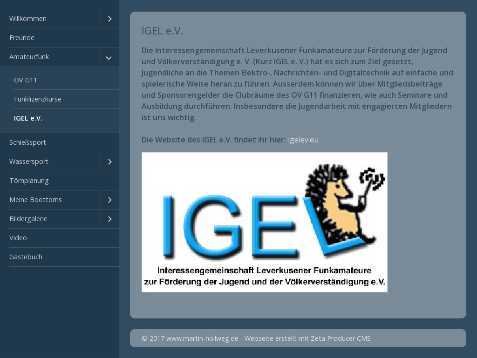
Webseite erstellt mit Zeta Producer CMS (308, 338)
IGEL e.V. (28, 118)
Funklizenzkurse (37, 99)
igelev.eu (303, 140)
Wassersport (28, 161)
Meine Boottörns (35, 199)
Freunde (21, 37)
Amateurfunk (29, 56)
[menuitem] (59, 18)
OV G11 (25, 79)
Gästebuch (25, 256)
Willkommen (28, 18)
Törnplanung (29, 180)
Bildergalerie (28, 218)
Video (18, 237)
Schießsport (27, 142)
